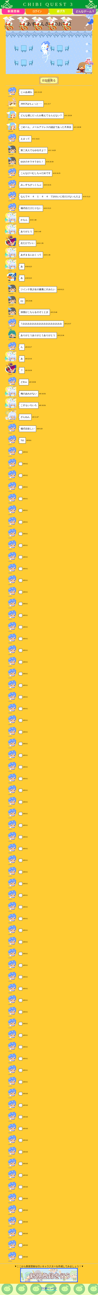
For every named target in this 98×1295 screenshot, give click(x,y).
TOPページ (49, 1288)
